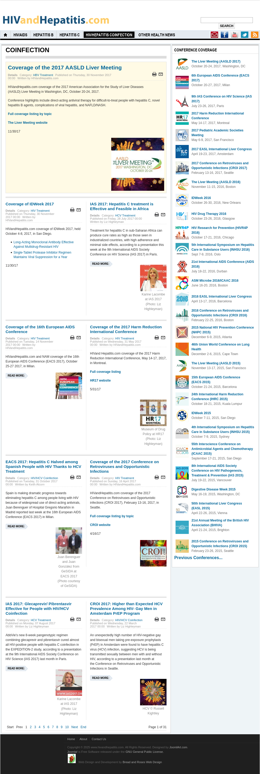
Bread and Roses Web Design (142, 762)
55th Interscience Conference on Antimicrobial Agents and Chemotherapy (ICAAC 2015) (222, 448)
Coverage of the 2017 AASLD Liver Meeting (65, 67)
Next (74, 727)
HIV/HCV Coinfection (44, 478)
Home (71, 739)
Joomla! (72, 751)
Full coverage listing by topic (30, 114)
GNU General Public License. (144, 751)
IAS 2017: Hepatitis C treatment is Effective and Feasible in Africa (121, 206)
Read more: (100, 263)
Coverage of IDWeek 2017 (30, 204)
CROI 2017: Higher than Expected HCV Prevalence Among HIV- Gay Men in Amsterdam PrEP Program (126, 608)
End (83, 727)
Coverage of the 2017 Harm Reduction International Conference (126, 329)
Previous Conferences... (198, 557)
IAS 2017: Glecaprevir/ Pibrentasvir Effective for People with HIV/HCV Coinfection (38, 608)
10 (67, 727)
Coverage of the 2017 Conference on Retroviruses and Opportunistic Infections (124, 466)
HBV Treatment (43, 75)
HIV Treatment (40, 210)
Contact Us (99, 739)
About (83, 739)
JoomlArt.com (178, 747)
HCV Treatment (125, 215)
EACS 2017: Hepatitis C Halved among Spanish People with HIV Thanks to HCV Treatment (43, 466)
